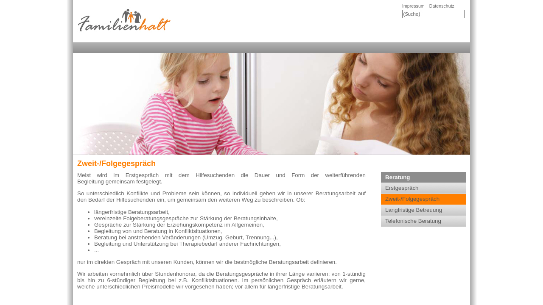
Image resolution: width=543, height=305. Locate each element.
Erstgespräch (402, 188)
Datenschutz (441, 5)
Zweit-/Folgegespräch (412, 199)
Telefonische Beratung (413, 221)
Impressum (413, 5)
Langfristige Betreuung (413, 210)
